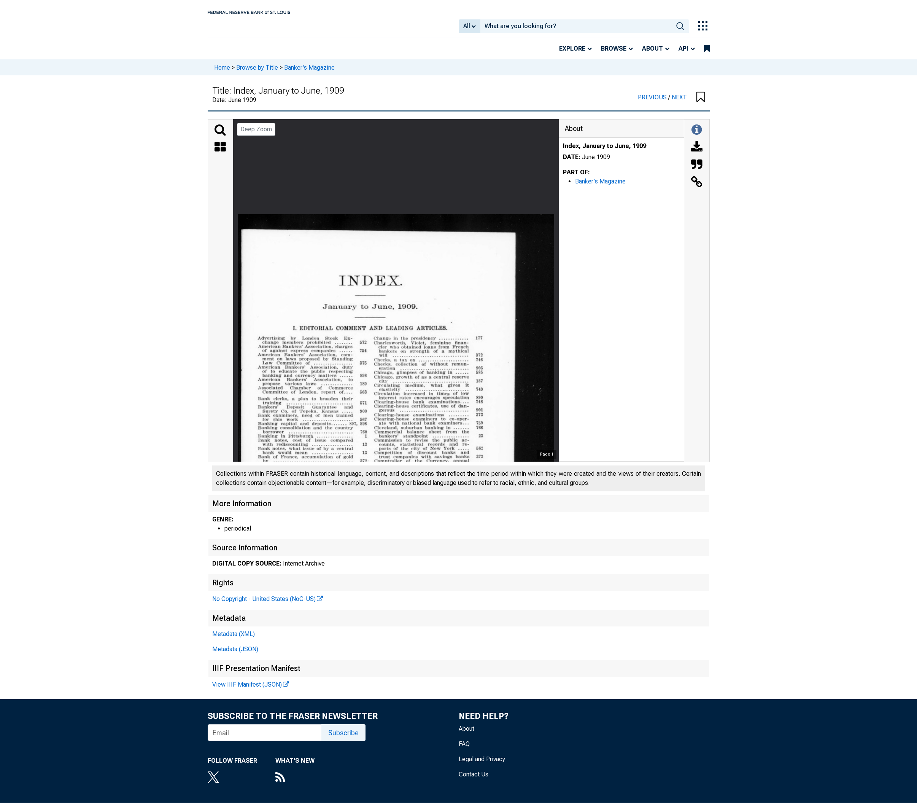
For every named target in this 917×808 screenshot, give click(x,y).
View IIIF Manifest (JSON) (247, 689)
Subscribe (343, 738)
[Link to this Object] (697, 188)
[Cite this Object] (697, 170)
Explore (572, 53)
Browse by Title (257, 72)
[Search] (220, 135)
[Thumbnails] (220, 153)
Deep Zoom (256, 134)
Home (222, 72)
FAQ (464, 749)
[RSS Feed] (295, 783)
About (652, 53)
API (683, 53)
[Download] (697, 153)
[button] (700, 102)
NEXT (679, 102)
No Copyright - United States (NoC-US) (264, 604)
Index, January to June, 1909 (604, 151)
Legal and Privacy (482, 764)
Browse (613, 53)
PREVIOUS (653, 102)
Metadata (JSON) (235, 654)
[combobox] (576, 29)
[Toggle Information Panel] (696, 135)
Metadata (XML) (233, 639)
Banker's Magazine (309, 72)
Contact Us (473, 779)
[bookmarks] (707, 54)
